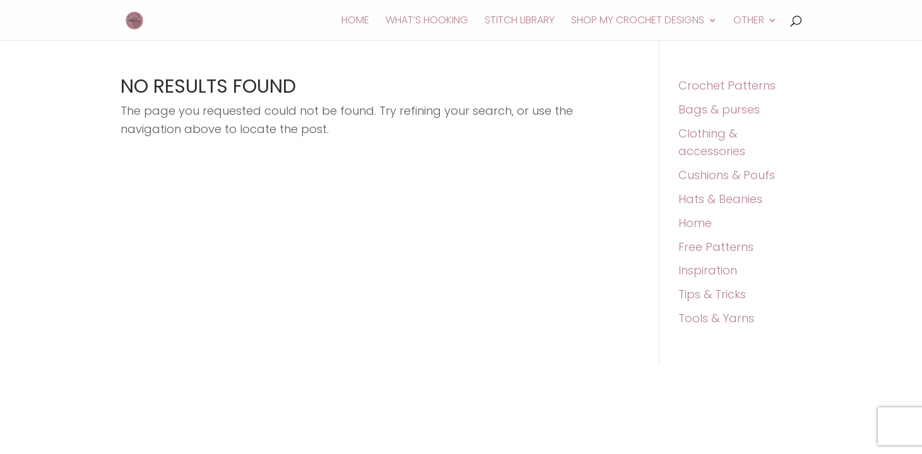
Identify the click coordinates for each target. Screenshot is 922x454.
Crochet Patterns (727, 85)
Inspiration (707, 270)
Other (748, 21)
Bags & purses (719, 109)
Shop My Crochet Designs (637, 21)
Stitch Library (520, 21)
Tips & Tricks (712, 294)
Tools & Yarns (716, 318)
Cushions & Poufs (726, 175)
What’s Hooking (427, 21)
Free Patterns (716, 247)
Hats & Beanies (720, 199)
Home (355, 21)
